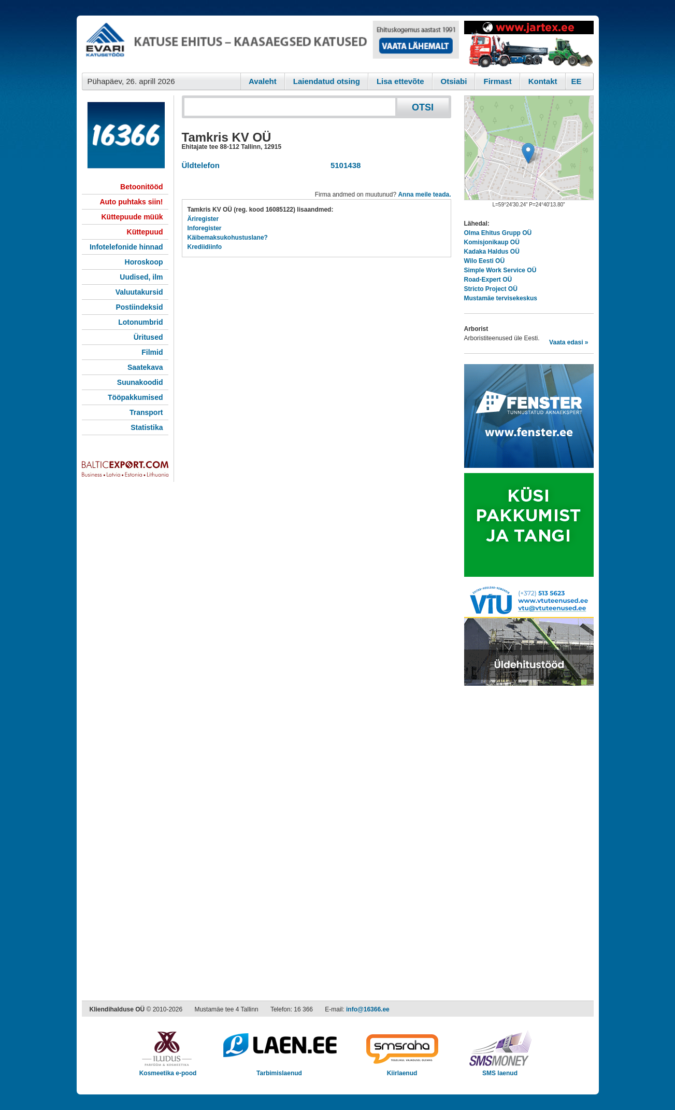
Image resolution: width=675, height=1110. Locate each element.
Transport (146, 412)
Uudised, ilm (141, 277)
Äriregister (203, 219)
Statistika (147, 427)
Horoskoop (144, 262)
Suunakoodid (140, 382)
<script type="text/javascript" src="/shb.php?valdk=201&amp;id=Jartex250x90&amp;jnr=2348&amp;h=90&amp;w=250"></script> (529, 44)
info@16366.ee (368, 1009)
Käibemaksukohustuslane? (228, 237)
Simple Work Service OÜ (500, 270)
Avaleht (263, 81)
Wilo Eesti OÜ (484, 261)
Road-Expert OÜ (488, 279)
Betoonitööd (141, 187)
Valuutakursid (139, 292)
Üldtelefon (201, 165)
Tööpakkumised (135, 397)
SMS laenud (500, 1070)
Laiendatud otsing (326, 81)
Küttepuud (145, 232)
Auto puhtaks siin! (131, 202)
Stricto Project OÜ (491, 289)
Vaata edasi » (568, 342)
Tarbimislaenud (279, 1070)
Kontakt (542, 81)
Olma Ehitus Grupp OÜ (498, 233)
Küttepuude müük (132, 217)
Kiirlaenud (402, 1070)
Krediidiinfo (205, 247)
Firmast (497, 81)
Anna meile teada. (424, 194)
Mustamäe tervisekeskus (500, 298)
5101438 (343, 165)
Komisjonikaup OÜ (492, 242)
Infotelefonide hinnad (126, 247)
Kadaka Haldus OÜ (492, 251)
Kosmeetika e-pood (168, 1070)
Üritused (148, 337)
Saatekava (145, 367)
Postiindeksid (139, 307)
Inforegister (205, 228)
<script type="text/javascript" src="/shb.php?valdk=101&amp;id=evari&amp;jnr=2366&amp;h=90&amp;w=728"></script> (270, 44)
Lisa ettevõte (400, 81)
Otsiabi (454, 81)
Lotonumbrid (140, 322)
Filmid (152, 352)
